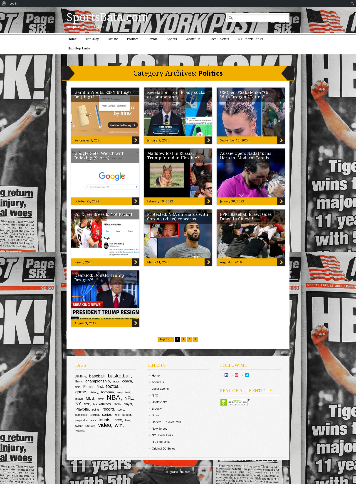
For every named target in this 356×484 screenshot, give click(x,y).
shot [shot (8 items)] (117, 414)
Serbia (153, 39)
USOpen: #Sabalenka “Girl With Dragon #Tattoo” (246, 94)
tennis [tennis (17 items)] (104, 419)
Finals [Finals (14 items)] (88, 386)
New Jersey (159, 428)
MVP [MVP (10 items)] (101, 398)
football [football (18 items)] (113, 386)
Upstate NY (159, 402)
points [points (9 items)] (95, 409)
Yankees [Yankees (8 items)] (80, 431)
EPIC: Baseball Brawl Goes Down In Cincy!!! (246, 216)
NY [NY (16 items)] (78, 403)
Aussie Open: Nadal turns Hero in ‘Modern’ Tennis (245, 155)
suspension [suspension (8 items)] (81, 420)
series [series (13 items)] (107, 414)
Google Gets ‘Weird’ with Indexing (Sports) (99, 155)
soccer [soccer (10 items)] (126, 414)
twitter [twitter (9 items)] (78, 426)
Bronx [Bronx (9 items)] (78, 381)
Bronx (156, 415)
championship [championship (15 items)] (97, 381)
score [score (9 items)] (120, 409)
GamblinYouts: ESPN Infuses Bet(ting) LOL (102, 94)
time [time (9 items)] (127, 420)
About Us (193, 39)
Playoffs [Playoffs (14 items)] (82, 409)
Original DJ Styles (163, 448)
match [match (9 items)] (79, 398)
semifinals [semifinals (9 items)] (81, 414)
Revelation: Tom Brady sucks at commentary (176, 94)
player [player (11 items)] (128, 404)
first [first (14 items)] (100, 386)
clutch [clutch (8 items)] (116, 381)
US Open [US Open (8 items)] (90, 426)
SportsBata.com (107, 17)
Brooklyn (157, 408)
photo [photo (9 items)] (117, 404)
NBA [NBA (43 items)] (113, 397)
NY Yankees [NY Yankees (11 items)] (102, 404)
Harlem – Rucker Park (166, 422)
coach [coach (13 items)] (127, 381)
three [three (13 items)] (118, 420)
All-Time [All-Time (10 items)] (80, 376)
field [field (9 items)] (77, 387)
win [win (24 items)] (118, 425)
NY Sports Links (250, 39)
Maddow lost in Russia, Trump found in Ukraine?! (173, 155)
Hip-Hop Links (79, 48)
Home (72, 39)
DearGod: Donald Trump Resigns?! (99, 277)
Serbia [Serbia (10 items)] (94, 414)
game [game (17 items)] (80, 391)
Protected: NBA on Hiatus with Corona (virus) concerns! (177, 216)
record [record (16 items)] (108, 409)
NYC (155, 395)
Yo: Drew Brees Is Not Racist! (103, 214)
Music (113, 39)
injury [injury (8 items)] (120, 392)
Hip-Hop (92, 39)
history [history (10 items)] (93, 392)
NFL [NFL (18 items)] (128, 398)
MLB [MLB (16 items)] (90, 398)
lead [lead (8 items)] (127, 392)
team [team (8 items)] (93, 420)
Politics (132, 39)
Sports (172, 39)
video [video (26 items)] (104, 425)
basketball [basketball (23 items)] (119, 376)
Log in (13, 3)
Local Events (219, 39)
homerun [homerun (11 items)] (107, 392)
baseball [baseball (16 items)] (97, 376)
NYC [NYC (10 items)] (87, 404)
